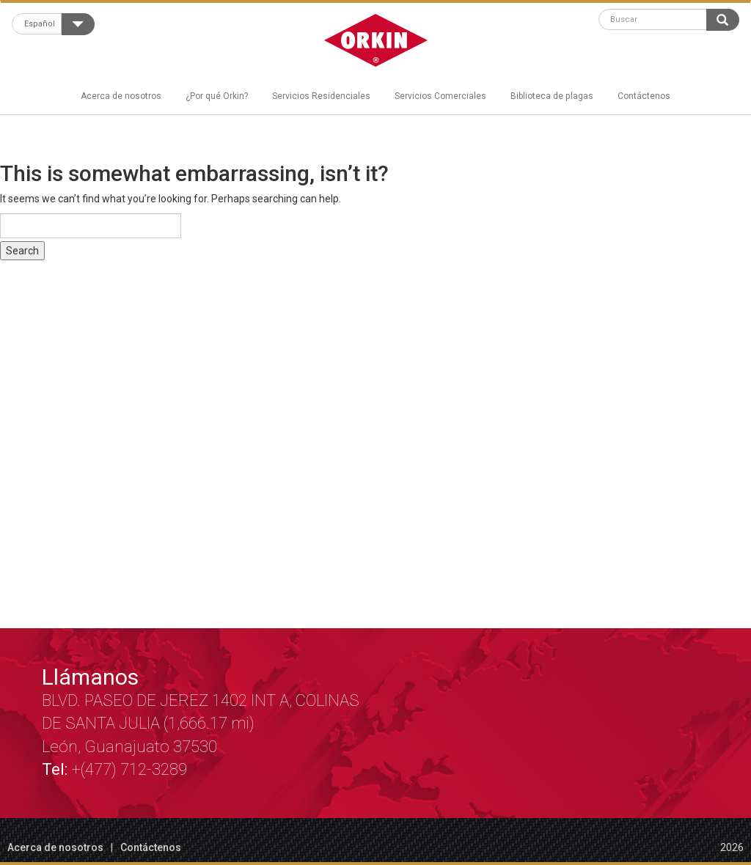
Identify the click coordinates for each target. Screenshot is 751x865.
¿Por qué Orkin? (217, 96)
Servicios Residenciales (321, 96)
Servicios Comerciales (440, 96)
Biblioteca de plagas (551, 96)
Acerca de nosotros (121, 96)
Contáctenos (644, 96)
